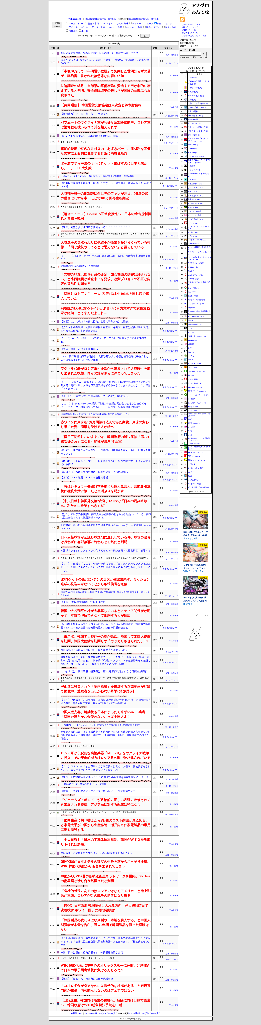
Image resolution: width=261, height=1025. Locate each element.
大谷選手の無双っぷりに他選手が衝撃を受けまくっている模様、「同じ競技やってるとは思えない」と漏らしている (105, 245)
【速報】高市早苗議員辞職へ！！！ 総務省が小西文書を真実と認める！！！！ (105, 777)
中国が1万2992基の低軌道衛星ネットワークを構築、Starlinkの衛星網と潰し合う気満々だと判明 (105, 878)
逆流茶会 (187, 516)
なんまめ (191, 271)
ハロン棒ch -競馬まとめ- (196, 371)
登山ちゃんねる (194, 199)
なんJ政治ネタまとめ (195, 219)
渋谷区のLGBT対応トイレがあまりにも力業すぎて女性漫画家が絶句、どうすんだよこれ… (105, 311)
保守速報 (192, 100)
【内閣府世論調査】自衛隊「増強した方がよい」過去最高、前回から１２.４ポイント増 (106, 185)
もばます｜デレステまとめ (197, 336)
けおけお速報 (192, 410)
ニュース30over (193, 288)
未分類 (84, 31)
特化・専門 (93, 23)
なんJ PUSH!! (192, 292)
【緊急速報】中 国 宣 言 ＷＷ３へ (84, 113)
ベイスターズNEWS (194, 363)
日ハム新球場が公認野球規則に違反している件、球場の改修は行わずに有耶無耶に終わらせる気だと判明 (105, 539)
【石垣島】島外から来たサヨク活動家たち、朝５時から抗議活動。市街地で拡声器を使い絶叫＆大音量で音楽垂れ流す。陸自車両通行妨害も (105, 626)
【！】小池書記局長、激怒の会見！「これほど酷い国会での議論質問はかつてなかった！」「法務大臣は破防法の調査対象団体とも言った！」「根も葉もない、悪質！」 (105, 941)
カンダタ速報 (193, 207)
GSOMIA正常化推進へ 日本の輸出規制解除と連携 (89, 136)
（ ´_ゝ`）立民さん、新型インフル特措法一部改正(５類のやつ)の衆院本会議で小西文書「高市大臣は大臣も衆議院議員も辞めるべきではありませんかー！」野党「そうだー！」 (106, 385)
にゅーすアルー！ (171, 143)
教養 (140, 27)
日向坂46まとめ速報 (196, 156)
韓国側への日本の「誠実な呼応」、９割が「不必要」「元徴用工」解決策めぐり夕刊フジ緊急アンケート (105, 61)
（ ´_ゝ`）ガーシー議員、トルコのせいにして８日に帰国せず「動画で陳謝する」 (103, 340)
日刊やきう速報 (193, 279)
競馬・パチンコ (153, 27)
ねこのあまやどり (194, 480)
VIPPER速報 (193, 119)
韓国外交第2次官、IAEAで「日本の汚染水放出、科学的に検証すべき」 (95, 413)
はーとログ (191, 427)
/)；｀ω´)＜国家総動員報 (196, 316)
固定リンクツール (190, 33)
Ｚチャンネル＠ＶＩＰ (195, 383)
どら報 (190, 435)
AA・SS (130, 27)
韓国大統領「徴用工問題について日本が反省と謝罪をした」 (94, 649)
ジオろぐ (191, 472)
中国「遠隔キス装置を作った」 (75, 142)
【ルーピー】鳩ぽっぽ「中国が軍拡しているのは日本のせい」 (95, 396)
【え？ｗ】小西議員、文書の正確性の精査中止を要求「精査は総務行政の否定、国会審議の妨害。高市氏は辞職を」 (105, 329)
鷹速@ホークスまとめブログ (197, 460)
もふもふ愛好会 (190, 582)
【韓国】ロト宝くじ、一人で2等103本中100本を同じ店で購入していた (105, 296)
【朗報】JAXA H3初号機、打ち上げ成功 (83, 602)
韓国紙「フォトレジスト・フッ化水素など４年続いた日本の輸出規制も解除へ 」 (106, 550)
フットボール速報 (194, 211)
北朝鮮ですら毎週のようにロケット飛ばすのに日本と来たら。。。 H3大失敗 (104, 166)
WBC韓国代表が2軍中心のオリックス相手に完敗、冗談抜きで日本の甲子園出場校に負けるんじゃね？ (105, 968)
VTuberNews (192, 360)
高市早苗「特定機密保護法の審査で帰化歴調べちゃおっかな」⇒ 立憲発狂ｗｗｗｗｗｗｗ (106, 527)
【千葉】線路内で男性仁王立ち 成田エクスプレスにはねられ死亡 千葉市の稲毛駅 (98, 812)
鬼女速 (190, 476)
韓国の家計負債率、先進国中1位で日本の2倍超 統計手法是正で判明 (99, 53)
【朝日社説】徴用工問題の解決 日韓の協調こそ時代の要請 (94, 472)
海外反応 (73, 31)
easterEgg (191, 356)
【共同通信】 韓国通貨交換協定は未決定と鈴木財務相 (101, 105)
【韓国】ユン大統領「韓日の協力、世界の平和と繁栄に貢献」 (95, 321)
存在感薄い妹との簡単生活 (195, 512)
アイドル (73, 27)
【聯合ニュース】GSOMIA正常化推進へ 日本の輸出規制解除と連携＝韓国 (97, 176)
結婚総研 (191, 344)
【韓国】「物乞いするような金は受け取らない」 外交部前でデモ (98, 791)
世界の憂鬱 (193, 111)
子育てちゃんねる (194, 423)
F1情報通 (191, 166)
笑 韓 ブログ (171, 63)
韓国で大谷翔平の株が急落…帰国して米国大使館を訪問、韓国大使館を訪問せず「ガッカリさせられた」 (105, 594)
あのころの (191, 352)
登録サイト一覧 (189, 30)
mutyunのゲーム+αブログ (196, 304)
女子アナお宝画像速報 (198, 103)
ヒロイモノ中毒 (194, 170)
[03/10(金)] (91, 19)
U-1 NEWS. (173, 75)
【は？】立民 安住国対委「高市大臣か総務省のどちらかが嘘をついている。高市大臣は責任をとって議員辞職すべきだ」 (106, 516)
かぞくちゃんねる (194, 223)
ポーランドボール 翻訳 (195, 468)
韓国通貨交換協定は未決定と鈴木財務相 (80, 266)
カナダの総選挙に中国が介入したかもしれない (82, 207)
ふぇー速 (191, 332)
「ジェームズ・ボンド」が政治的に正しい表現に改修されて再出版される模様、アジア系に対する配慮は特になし (105, 802)
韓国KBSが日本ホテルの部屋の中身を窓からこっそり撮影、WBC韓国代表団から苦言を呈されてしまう (105, 864)
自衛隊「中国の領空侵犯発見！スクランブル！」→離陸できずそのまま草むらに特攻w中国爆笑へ (104, 558)
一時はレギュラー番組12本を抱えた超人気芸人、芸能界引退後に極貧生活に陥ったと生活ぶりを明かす (105, 489)
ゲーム (84, 27)
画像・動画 (170, 27)
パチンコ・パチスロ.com (197, 240)
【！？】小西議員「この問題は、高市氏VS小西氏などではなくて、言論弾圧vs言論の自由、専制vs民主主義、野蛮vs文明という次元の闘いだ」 (106, 702)
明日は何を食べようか (196, 236)
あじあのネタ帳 (171, 116)
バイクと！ (191, 464)
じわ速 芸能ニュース (197, 107)
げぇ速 (190, 328)
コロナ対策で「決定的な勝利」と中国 (78, 746)
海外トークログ (194, 153)
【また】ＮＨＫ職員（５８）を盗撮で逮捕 (84, 477)
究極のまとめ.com (194, 456)
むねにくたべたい (191, 549)
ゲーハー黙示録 (193, 243)
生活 (120, 27)
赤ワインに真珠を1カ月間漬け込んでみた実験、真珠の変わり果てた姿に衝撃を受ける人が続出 (105, 424)
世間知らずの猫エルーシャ (195, 578)
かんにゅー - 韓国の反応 (198, 127)
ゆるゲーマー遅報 (194, 215)
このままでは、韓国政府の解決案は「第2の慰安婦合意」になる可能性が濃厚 (104, 671)
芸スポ (168, 23)
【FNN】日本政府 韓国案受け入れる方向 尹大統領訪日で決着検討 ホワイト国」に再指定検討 (104, 908)
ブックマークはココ (191, 24)
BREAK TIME (192, 340)
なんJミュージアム (195, 188)
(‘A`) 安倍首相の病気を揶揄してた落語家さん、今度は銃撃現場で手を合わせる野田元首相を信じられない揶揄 (105, 358)
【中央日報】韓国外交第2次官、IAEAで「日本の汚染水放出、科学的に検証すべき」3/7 (104, 503)
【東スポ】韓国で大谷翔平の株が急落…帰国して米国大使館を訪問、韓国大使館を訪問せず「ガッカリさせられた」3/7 (105, 639)
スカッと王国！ (193, 379)
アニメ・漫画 (98, 27)
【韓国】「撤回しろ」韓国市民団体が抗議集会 (87, 978)
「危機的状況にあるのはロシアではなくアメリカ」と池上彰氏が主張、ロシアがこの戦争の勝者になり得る (105, 893)
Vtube (111, 27)
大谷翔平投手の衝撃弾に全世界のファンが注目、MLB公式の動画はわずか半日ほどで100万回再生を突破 (104, 196)
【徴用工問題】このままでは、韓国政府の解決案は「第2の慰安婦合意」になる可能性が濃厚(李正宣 (105, 439)
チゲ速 (190, 431)
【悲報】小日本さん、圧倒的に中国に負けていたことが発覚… (89, 958)
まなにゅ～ (191, 375)
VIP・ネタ (108, 23)
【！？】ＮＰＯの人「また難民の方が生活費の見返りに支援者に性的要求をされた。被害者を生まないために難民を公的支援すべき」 (105, 768)
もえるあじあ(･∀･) (170, 186)
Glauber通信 (192, 149)
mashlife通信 (193, 145)
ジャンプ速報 (192, 367)
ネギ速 (190, 348)
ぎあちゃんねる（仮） (195, 324)
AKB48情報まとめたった (196, 452)
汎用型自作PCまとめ (196, 184)
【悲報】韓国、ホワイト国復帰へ (79, 349)
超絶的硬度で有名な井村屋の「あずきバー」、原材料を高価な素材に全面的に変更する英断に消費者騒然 (105, 151)
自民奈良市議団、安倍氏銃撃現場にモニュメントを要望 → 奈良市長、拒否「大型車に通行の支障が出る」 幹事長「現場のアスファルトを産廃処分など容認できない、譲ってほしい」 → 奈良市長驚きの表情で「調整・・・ (105, 660)
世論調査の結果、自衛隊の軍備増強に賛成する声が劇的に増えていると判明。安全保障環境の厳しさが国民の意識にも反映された (105, 90)
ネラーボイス (193, 180)
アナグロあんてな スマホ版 (194, 35)
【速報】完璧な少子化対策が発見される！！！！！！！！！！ (95, 227)
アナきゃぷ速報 (195, 88)
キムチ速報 (173, 107)
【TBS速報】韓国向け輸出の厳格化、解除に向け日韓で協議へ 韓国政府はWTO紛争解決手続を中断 (105, 1003)
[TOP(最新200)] (75, 19)
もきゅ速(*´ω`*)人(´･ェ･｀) (197, 403)
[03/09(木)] (101, 19)
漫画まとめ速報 (193, 296)
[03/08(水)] (112, 19)
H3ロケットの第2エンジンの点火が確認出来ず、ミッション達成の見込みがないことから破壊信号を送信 (105, 582)
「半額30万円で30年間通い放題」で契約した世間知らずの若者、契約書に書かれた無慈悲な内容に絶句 (105, 73)
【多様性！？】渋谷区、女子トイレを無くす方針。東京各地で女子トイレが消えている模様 (105, 463)
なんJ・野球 (122, 23)
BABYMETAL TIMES (195, 387)
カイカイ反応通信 (196, 96)
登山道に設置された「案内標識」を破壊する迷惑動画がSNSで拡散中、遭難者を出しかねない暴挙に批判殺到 (105, 689)
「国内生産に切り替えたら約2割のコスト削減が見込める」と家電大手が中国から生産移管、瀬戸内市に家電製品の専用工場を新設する (105, 825)
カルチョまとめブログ (196, 203)
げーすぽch (191, 399)
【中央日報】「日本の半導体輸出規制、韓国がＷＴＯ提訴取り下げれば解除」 (105, 842)
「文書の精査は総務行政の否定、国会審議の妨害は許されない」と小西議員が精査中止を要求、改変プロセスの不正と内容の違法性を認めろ (105, 279)
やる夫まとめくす (196, 115)
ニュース (149, 23)
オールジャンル (76, 23)
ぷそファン (192, 192)
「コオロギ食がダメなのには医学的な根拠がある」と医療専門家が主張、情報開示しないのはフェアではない (105, 988)
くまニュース (193, 267)
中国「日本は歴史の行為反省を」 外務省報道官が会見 (92, 952)
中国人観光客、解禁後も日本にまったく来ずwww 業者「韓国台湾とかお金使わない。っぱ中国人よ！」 (105, 679)
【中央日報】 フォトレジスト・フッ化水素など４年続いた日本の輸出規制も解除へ (101, 724)
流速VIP (190, 320)
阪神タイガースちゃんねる (197, 391)
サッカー (136, 23)
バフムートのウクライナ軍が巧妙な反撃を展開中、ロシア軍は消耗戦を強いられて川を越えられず (105, 125)
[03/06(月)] (133, 19)
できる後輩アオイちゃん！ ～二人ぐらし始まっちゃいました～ (195, 546)
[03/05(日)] (144, 19)
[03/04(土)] (155, 19)
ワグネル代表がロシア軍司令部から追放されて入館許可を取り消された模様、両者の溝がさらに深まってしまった (105, 371)
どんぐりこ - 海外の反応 (198, 131)
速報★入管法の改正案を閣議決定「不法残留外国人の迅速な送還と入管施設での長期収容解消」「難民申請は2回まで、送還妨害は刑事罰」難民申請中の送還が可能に (105, 735)
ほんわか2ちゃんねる (196, 275)
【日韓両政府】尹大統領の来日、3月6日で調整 (83, 784)
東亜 (159, 23)
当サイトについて (190, 27)
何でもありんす (171, 814)
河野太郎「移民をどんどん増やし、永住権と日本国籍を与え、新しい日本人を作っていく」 (105, 452)
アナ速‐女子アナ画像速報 (196, 300)
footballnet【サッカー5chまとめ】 (199, 395)
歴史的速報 (191, 307)
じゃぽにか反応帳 (194, 443)
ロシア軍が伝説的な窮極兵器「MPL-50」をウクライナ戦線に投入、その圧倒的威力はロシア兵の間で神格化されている (105, 755)
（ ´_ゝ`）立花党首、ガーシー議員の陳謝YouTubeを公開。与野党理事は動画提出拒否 (105, 257)
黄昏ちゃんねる (193, 407)
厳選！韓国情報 (171, 55)
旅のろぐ (191, 419)
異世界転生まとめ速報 (196, 263)
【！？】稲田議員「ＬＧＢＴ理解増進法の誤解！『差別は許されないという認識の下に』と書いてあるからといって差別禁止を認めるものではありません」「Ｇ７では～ (105, 567)
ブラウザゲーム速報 (194, 484)
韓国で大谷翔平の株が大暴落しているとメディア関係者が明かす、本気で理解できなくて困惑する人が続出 (105, 613)
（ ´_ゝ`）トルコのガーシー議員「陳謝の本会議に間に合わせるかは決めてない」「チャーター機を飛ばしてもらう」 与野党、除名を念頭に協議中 (103, 405)
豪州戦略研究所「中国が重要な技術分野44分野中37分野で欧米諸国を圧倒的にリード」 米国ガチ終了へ (105, 235)
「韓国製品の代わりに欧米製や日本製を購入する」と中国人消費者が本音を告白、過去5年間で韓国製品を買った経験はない (105, 924)
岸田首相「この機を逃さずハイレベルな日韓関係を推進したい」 (97, 853)
